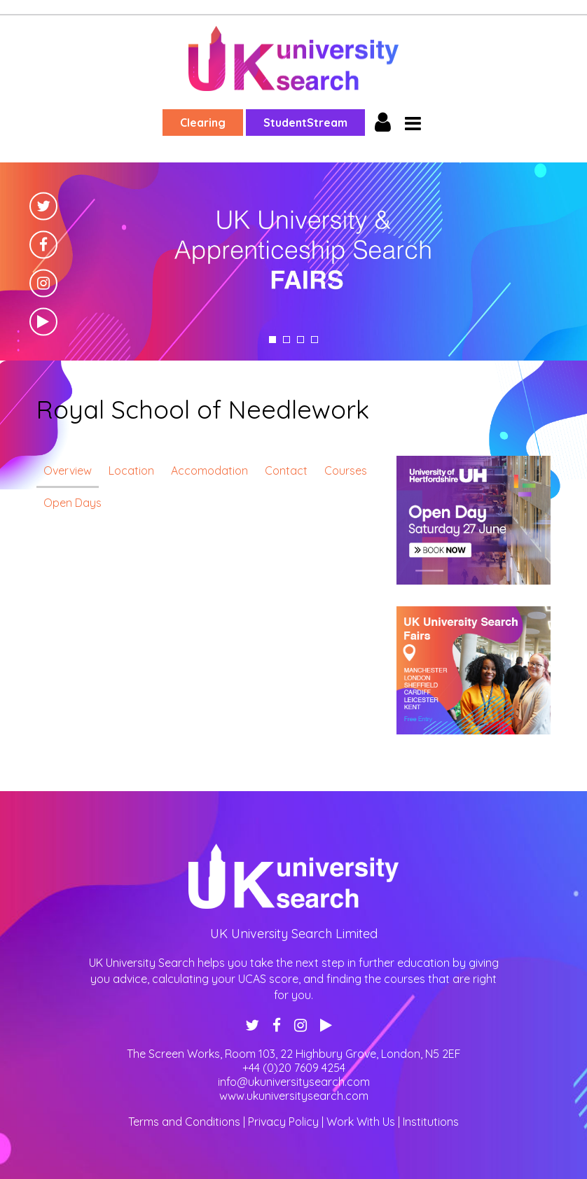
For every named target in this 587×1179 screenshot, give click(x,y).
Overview (67, 470)
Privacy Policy (283, 1122)
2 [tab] (286, 339)
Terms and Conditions (184, 1122)
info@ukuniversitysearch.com (294, 1082)
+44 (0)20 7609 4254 (293, 1068)
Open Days (72, 503)
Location (131, 470)
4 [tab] (314, 339)
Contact (286, 470)
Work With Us (360, 1122)
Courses (345, 470)
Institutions (431, 1122)
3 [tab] (300, 339)
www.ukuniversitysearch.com (293, 1096)
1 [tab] (272, 339)
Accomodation (209, 470)
